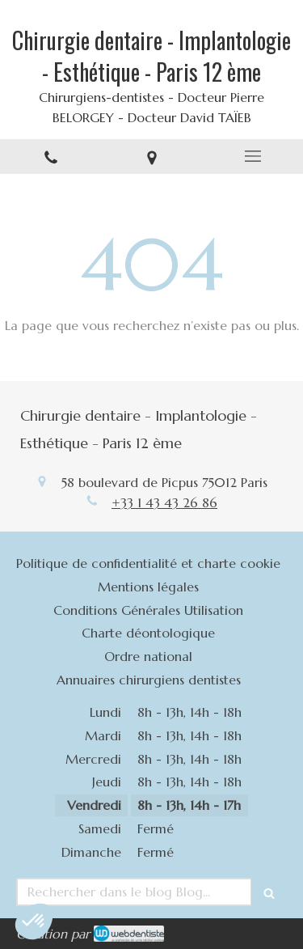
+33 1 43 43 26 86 (164, 502)
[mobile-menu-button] (252, 156)
